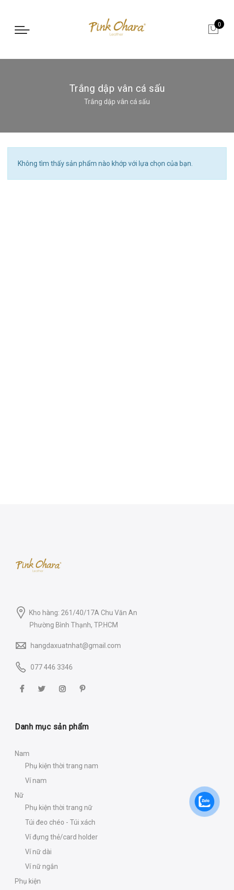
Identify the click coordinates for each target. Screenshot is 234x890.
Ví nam (36, 780)
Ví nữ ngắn (41, 866)
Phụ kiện (28, 881)
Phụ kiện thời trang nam (61, 766)
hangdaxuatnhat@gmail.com (75, 645)
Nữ (19, 795)
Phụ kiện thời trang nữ (58, 807)
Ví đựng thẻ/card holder (61, 837)
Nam (22, 753)
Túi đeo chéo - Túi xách (60, 822)
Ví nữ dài (38, 852)
